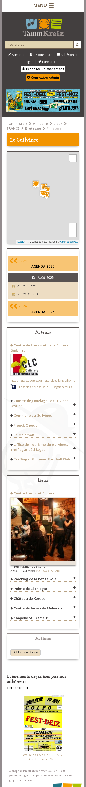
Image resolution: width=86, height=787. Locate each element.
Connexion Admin (43, 77)
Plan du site (29, 771)
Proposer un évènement (43, 69)
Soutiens (52, 771)
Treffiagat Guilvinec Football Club (42, 459)
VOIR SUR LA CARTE (49, 571)
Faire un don (48, 62)
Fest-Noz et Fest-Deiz (33, 387)
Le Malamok (24, 435)
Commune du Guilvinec (33, 415)
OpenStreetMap (69, 241)
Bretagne (33, 128)
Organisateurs (62, 387)
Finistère (54, 128)
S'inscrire (16, 55)
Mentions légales (20, 775)
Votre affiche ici (17, 688)
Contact (42, 771)
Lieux (58, 123)
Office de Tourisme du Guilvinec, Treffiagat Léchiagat (39, 447)
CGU (62, 771)
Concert (32, 285)
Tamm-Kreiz (17, 123)
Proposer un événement (47, 775)
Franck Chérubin (27, 425)
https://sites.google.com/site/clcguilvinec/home (43, 380)
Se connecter (40, 55)
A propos (15, 771)
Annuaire (40, 123)
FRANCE (13, 128)
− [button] (73, 233)
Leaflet (21, 241)
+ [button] (73, 226)
